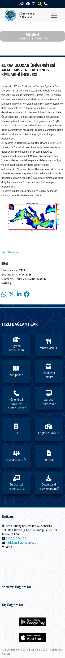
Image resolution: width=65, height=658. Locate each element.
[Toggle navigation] (54, 15)
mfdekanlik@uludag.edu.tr (22, 543)
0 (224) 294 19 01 (16, 538)
